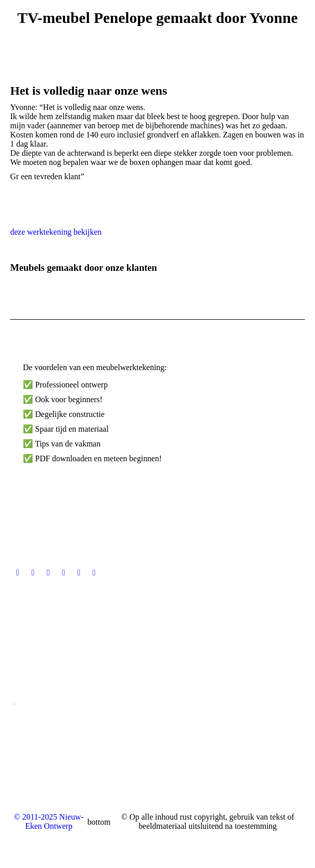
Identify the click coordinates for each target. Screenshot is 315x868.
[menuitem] (157, 842)
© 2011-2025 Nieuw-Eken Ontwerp (48, 821)
